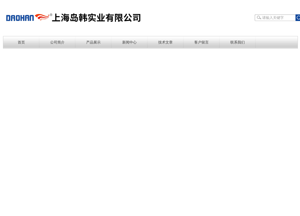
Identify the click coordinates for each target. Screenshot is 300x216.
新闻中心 (129, 42)
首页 (21, 42)
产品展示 (93, 42)
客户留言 (201, 42)
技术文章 (165, 42)
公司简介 (57, 42)
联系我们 (237, 42)
